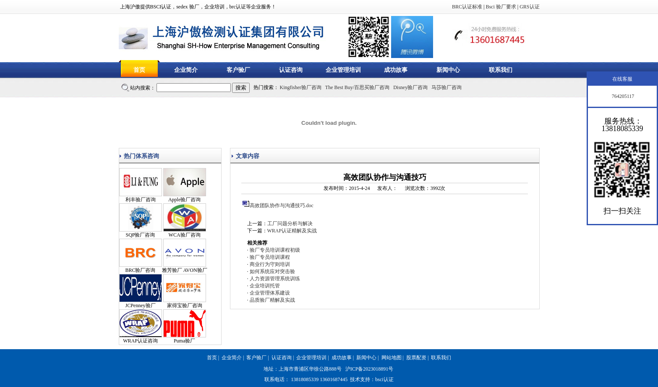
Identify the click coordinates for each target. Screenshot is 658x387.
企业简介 (186, 70)
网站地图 (391, 358)
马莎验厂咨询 (446, 87)
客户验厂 (238, 70)
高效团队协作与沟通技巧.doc (281, 205)
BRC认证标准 (467, 7)
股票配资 (416, 358)
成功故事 (395, 70)
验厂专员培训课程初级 (275, 250)
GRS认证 (529, 7)
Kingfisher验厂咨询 (300, 87)
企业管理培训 (343, 70)
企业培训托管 (265, 286)
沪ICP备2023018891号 (369, 369)
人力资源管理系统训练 (275, 279)
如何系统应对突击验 (272, 271)
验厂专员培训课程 (270, 257)
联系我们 (500, 70)
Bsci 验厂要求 (501, 7)
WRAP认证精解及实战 (292, 231)
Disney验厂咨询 (410, 87)
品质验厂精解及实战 (272, 300)
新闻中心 (448, 70)
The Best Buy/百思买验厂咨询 (357, 87)
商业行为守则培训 (270, 264)
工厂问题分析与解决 (290, 223)
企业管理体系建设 (270, 293)
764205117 (622, 96)
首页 (139, 70)
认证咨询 (291, 70)
